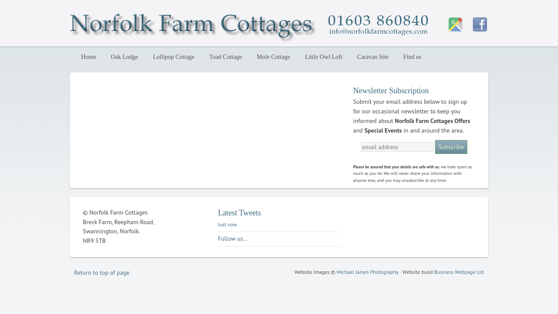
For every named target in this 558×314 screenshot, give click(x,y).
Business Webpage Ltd (459, 272)
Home (88, 57)
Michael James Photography (367, 272)
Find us (412, 57)
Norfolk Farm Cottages (146, 25)
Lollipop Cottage (172, 57)
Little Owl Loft (324, 57)
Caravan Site (372, 57)
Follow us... (233, 238)
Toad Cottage (225, 57)
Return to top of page (101, 272)
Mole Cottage (273, 57)
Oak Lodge (122, 57)
